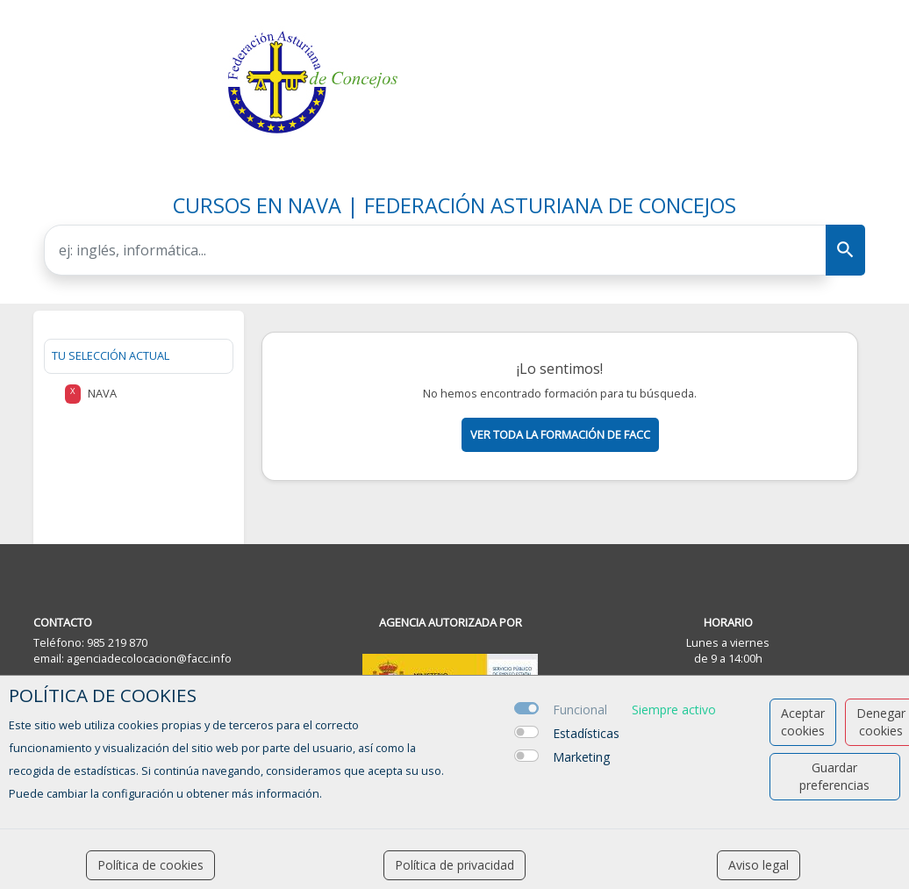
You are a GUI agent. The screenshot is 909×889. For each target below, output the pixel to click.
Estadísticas (586, 733)
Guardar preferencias (834, 776)
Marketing (581, 757)
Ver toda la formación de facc (560, 434)
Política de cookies (150, 865)
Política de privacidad (454, 865)
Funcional (580, 709)
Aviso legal (758, 865)
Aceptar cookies (803, 722)
